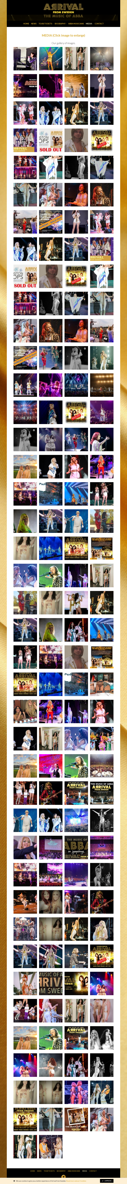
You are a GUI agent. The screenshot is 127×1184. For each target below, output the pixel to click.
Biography (60, 24)
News (33, 24)
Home (26, 24)
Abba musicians (76, 24)
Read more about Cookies (76, 1181)
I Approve (106, 1181)
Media (89, 24)
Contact (99, 24)
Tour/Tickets (45, 24)
